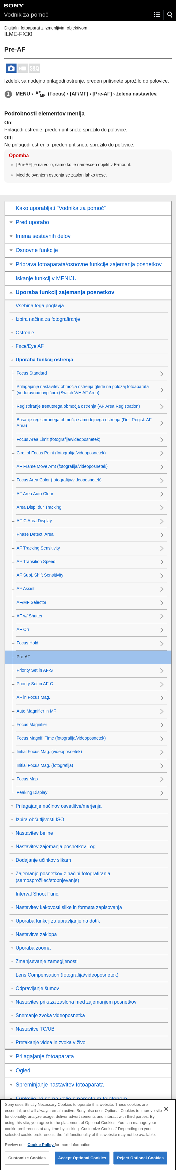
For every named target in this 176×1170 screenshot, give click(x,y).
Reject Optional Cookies (140, 1162)
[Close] (166, 1114)
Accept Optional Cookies (82, 1162)
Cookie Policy (41, 1149)
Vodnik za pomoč (26, 14)
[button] (170, 14)
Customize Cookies (27, 1162)
